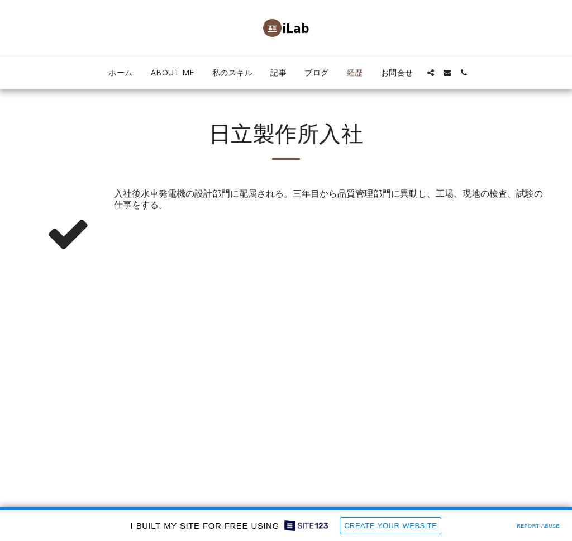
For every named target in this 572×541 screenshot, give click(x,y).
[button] (430, 73)
